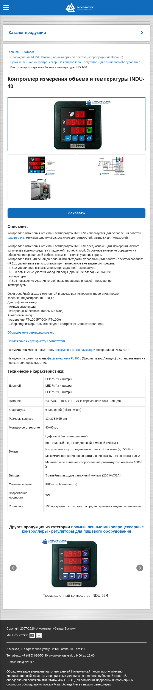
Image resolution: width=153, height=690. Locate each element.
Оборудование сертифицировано (31, 332)
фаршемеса (16, 237)
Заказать (76, 213)
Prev (13, 565)
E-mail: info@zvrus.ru (20, 656)
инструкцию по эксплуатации (75, 349)
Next (139, 565)
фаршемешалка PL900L (64, 358)
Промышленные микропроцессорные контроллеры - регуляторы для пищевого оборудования (83, 529)
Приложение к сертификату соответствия (37, 341)
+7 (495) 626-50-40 (35, 650)
